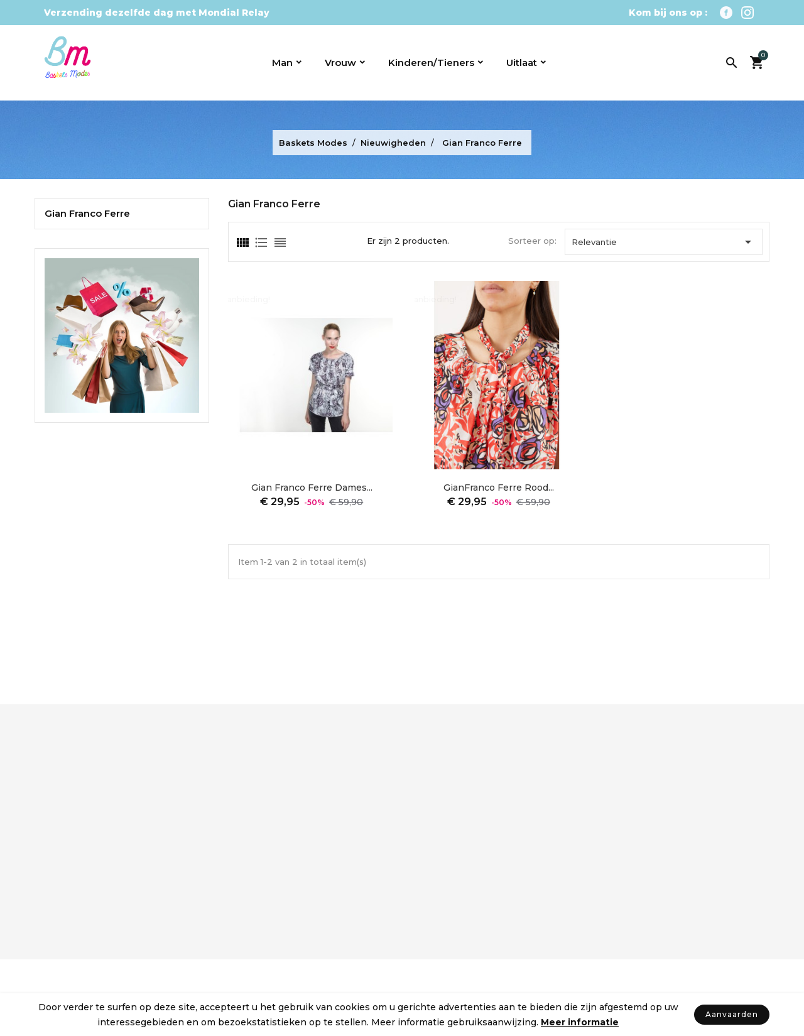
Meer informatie (580, 1022)
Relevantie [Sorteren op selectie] (664, 241)
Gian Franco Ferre (87, 213)
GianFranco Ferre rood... (498, 487)
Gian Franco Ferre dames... (311, 487)
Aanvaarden (731, 1014)
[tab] (242, 242)
